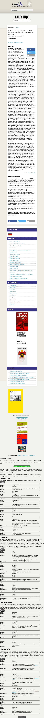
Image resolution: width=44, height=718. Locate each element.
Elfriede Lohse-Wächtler (15, 302)
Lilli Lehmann (13, 300)
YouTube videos (3, 537)
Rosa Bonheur (13, 297)
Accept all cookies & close (22, 466)
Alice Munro (12, 304)
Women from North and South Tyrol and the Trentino (21, 274)
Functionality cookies (6, 602)
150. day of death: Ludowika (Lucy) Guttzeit (19, 373)
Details (2, 482)
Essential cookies (5, 478)
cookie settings (32, 455)
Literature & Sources (18, 42)
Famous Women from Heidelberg (17, 264)
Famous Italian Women (15, 254)
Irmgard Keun (13, 291)
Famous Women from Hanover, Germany (19, 278)
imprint (19, 455)
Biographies (11, 27)
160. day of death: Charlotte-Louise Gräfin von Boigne (22, 377)
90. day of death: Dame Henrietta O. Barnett (19, 379)
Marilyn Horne (13, 285)
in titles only (25, 21)
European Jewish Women (15, 262)
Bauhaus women (13, 252)
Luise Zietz (12, 289)
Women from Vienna (14, 260)
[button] (31, 49)
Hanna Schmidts (31, 172)
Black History (13, 248)
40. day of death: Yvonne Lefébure (17, 383)
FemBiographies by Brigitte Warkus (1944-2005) (20, 250)
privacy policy (25, 455)
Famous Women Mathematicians (17, 243)
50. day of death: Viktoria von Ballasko (18, 375)
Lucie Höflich (12, 295)
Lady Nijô (17, 27)
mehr (33, 306)
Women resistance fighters (15, 276)
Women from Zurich (14, 256)
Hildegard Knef (13, 293)
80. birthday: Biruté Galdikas (16, 371)
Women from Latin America (16, 245)
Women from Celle (14, 266)
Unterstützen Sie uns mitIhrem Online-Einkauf (22, 418)
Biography (10, 42)
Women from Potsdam (15, 258)
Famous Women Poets (15, 241)
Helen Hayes (12, 287)
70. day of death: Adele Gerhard (17, 381)
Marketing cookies (5, 649)
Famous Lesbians (14, 268)
